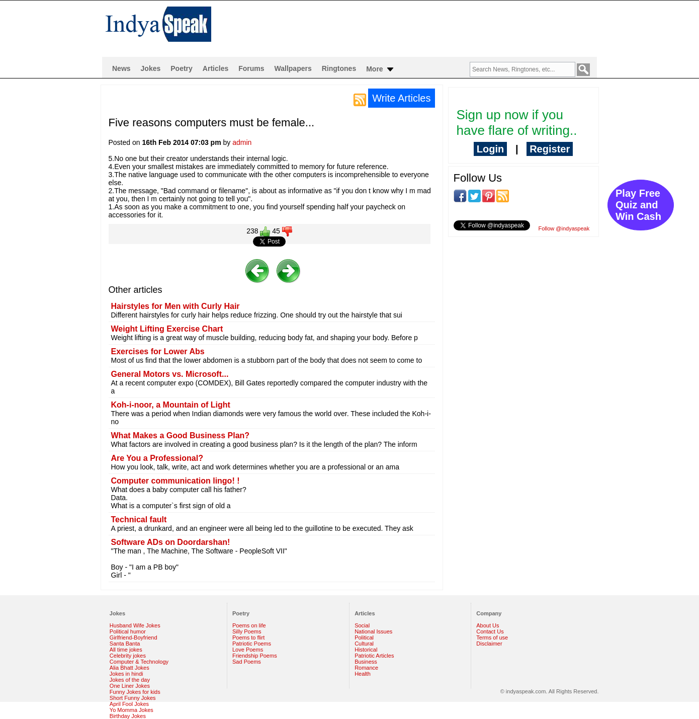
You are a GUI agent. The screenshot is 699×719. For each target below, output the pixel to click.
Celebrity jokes (128, 656)
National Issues (373, 631)
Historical (366, 650)
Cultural (364, 644)
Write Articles (401, 98)
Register (550, 148)
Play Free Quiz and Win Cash (638, 205)
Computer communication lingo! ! (175, 480)
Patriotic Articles (374, 656)
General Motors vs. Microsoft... (170, 374)
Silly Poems (246, 631)
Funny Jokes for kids (135, 692)
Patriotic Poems (251, 644)
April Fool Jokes (129, 704)
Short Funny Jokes (133, 698)
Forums (251, 68)
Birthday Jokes (128, 716)
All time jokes (126, 650)
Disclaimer (489, 644)
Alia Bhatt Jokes (129, 668)
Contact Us (489, 631)
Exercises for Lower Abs (158, 351)
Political (364, 637)
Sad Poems (246, 662)
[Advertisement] (414, 28)
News (121, 68)
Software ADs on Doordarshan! (170, 542)
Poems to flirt (248, 637)
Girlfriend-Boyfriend (133, 637)
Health (363, 674)
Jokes (151, 68)
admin (241, 142)
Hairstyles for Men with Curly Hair (175, 306)
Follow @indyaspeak (564, 228)
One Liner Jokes (130, 686)
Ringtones (339, 68)
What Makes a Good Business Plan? (180, 435)
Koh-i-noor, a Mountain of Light (170, 405)
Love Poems (247, 650)
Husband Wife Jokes (135, 625)
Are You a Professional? (157, 458)
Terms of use (492, 637)
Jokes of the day (130, 680)
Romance (366, 668)
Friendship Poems (254, 656)
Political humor (128, 631)
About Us (487, 625)
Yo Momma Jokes (131, 710)
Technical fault (139, 519)
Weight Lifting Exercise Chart (167, 329)
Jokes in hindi (126, 674)
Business (366, 662)
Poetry (181, 68)
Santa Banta (125, 644)
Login (490, 148)
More (380, 69)
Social (362, 625)
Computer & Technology (139, 662)
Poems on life (249, 625)
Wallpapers (293, 68)
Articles (215, 68)
